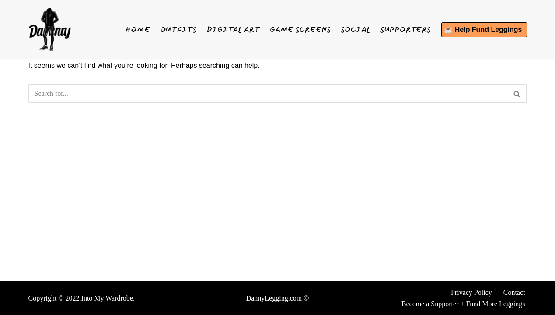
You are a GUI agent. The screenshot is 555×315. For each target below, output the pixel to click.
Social (355, 29)
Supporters (405, 29)
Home (138, 29)
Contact (514, 292)
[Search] (267, 93)
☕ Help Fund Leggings (483, 29)
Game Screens (300, 29)
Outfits (178, 29)
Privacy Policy (471, 292)
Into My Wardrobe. (108, 298)
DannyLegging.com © (277, 298)
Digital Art (233, 29)
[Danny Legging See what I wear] (49, 30)
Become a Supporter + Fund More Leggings (463, 304)
